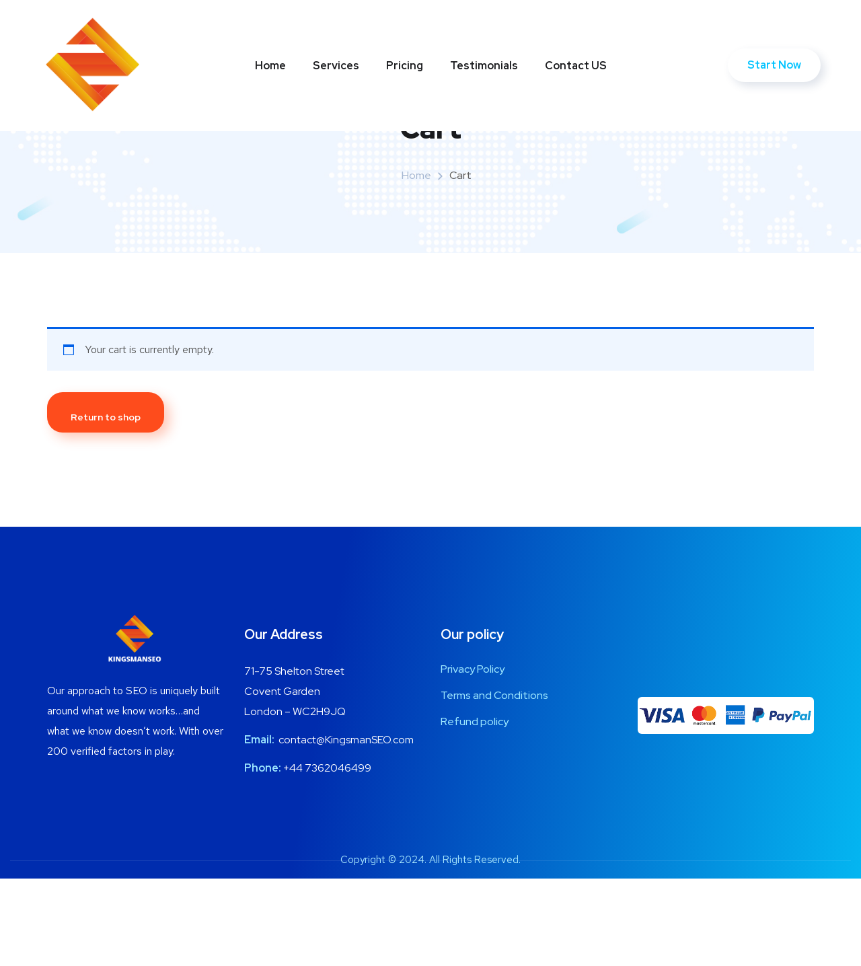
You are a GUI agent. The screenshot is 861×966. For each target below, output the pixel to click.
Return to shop (106, 504)
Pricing (404, 66)
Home (270, 66)
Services (336, 66)
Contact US (576, 66)
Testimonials (484, 66)
